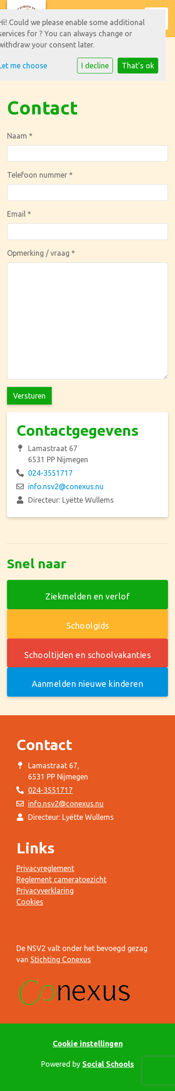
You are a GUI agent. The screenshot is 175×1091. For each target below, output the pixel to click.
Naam (20, 136)
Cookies (29, 902)
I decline (95, 65)
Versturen (29, 396)
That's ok (138, 65)
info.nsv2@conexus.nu (66, 486)
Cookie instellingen (88, 1043)
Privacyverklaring (45, 890)
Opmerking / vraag (41, 253)
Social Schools (108, 1064)
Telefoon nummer (40, 175)
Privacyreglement (45, 868)
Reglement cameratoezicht (61, 879)
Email (19, 214)
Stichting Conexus (60, 959)
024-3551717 (50, 473)
